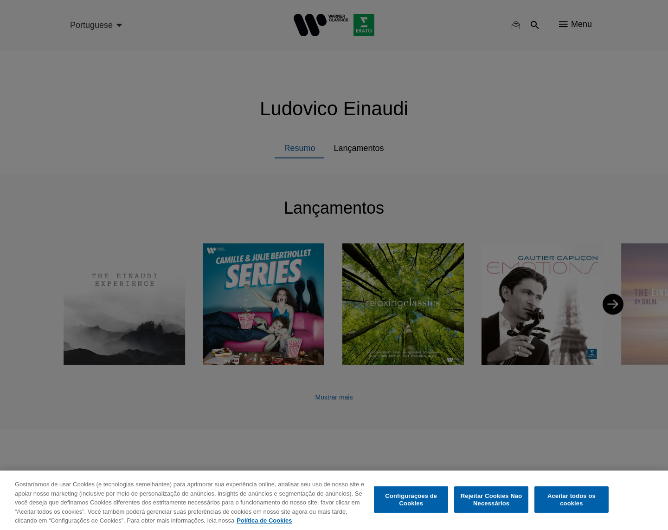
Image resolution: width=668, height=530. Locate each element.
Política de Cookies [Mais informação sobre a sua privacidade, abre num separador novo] (264, 520)
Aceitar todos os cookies (571, 499)
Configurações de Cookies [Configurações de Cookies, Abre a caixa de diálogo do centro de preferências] (411, 499)
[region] (334, 500)
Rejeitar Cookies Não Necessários (491, 499)
